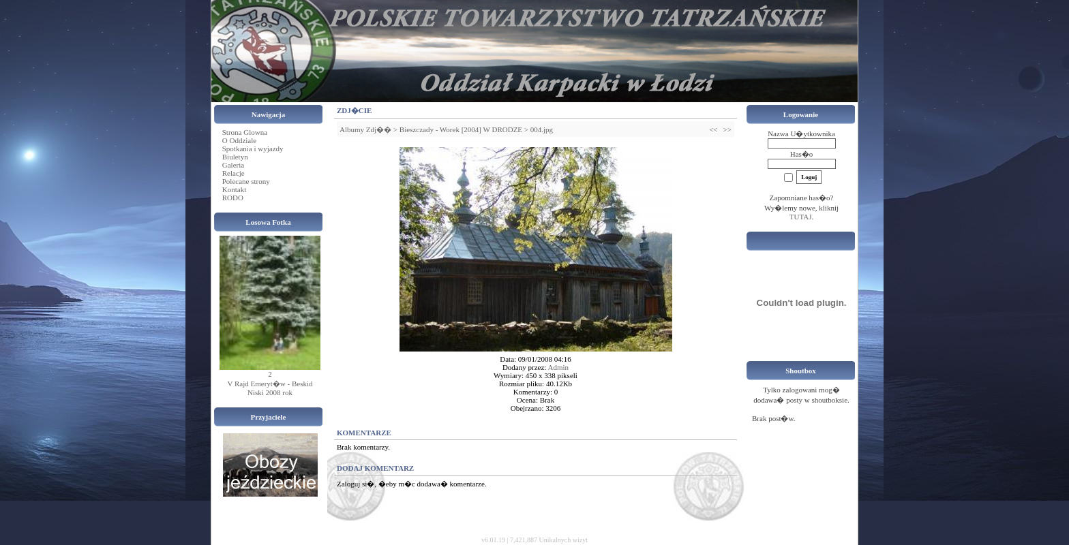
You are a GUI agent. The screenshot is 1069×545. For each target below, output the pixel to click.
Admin (558, 367)
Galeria (233, 165)
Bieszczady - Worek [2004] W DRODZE (461, 129)
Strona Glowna (244, 132)
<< (713, 129)
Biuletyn (235, 157)
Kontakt (234, 189)
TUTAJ (800, 217)
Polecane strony (246, 181)
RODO (232, 197)
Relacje (233, 173)
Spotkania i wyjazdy (253, 148)
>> (727, 129)
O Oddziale (239, 140)
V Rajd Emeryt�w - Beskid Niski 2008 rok (269, 387)
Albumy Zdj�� (365, 129)
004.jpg (541, 129)
